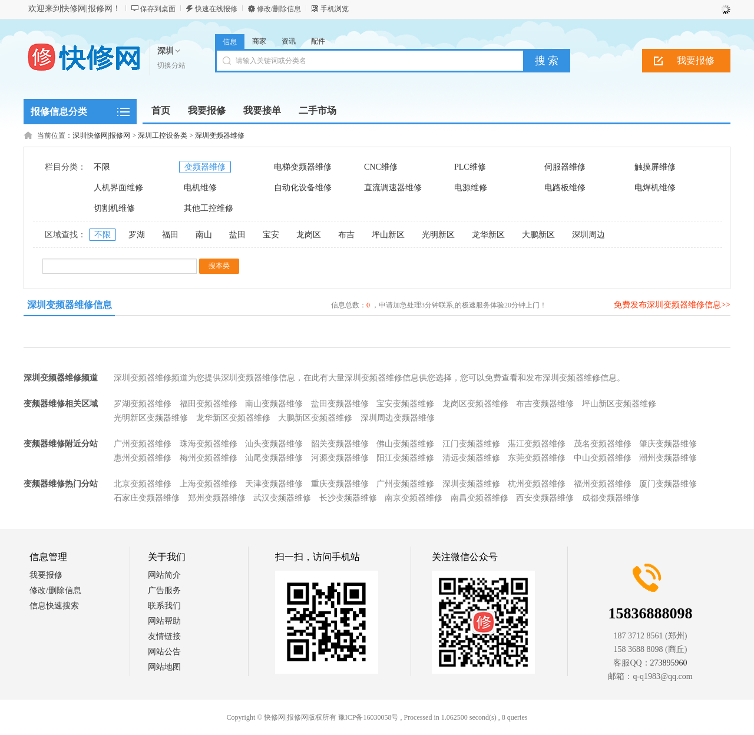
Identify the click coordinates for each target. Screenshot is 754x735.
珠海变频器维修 (208, 443)
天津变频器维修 (274, 483)
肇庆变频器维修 (668, 443)
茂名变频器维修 (602, 443)
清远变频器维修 (471, 457)
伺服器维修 (565, 167)
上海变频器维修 (208, 483)
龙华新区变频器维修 (233, 417)
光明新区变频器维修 (151, 417)
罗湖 (136, 234)
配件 (318, 41)
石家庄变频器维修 (147, 498)
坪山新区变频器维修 (619, 403)
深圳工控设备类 (162, 135)
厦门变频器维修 (668, 483)
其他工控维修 (208, 208)
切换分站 (171, 65)
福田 (170, 234)
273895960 (668, 662)
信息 (230, 42)
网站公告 (164, 651)
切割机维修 (114, 208)
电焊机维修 (655, 187)
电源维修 (470, 187)
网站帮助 (164, 621)
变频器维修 (205, 167)
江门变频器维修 (471, 443)
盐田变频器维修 (340, 403)
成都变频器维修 (611, 498)
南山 (204, 234)
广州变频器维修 (142, 443)
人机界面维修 (118, 187)
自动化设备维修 (303, 187)
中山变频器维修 (602, 457)
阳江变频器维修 (405, 457)
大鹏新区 (538, 234)
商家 (259, 41)
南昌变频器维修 (479, 498)
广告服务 (164, 590)
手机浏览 (334, 9)
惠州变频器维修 (142, 457)
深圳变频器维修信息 (69, 305)
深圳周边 (588, 234)
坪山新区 (388, 234)
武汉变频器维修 (282, 498)
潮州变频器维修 (668, 457)
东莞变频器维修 (537, 457)
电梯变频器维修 (303, 167)
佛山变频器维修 (405, 443)
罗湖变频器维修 (142, 403)
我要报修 (696, 60)
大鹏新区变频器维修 (315, 417)
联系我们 (164, 605)
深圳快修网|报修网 (101, 135)
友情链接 (164, 636)
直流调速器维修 (393, 187)
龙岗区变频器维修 (475, 403)
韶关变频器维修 (340, 443)
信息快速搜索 (54, 605)
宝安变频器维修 (405, 403)
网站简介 (164, 575)
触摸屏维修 (655, 167)
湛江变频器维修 (537, 443)
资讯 (289, 41)
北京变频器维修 (142, 483)
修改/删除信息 (279, 9)
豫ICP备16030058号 (368, 717)
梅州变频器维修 (208, 457)
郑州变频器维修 (217, 498)
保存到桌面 (158, 9)
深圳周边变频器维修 (398, 417)
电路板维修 (565, 187)
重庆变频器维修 (340, 483)
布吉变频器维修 (545, 403)
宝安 (271, 234)
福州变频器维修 (602, 483)
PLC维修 (470, 167)
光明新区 (438, 234)
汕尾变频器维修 (274, 457)
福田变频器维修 (208, 403)
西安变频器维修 (545, 498)
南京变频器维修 (413, 498)
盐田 (237, 234)
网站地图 (164, 667)
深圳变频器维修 (219, 135)
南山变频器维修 (274, 403)
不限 (102, 167)
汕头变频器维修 (274, 443)
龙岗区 (308, 234)
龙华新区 (488, 234)
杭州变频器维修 (537, 483)
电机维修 (200, 187)
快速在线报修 (216, 9)
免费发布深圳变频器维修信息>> (672, 304)
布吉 (346, 234)
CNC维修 (381, 167)
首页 (160, 110)
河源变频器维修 (340, 457)
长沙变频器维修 (348, 498)
